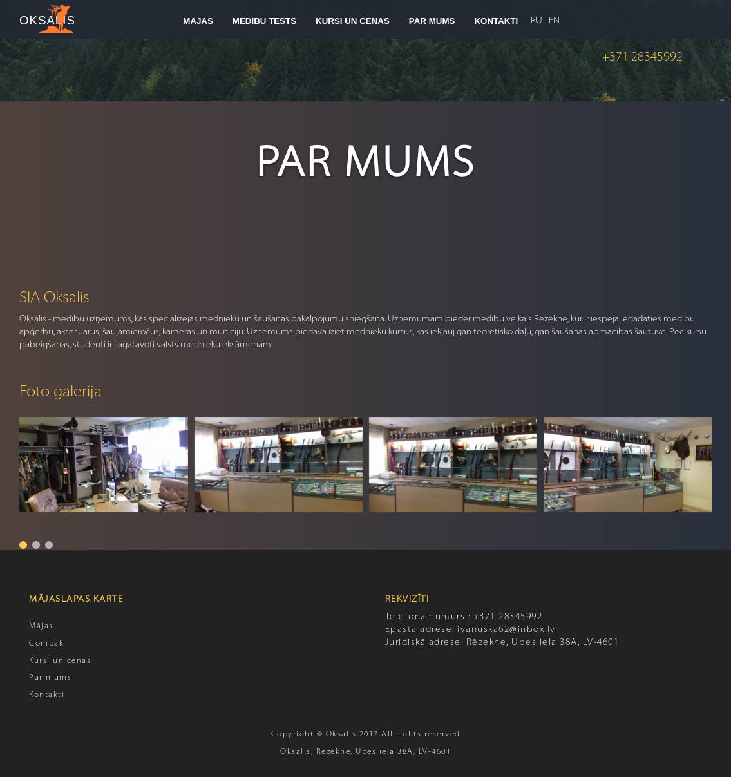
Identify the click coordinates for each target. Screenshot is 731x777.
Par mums (50, 678)
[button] (23, 545)
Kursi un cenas (60, 661)
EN (554, 21)
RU (536, 21)
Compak (46, 644)
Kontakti (46, 695)
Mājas (41, 626)
